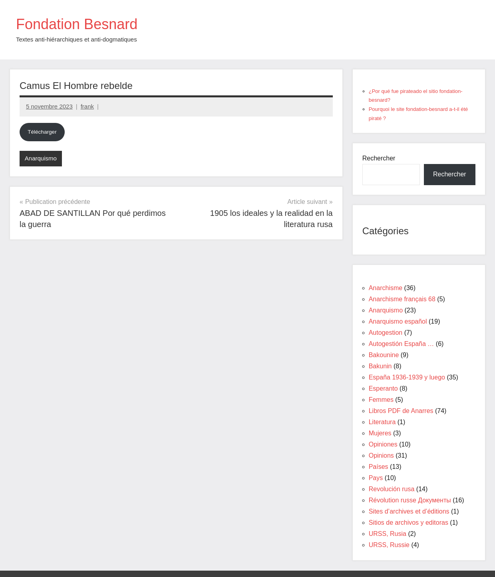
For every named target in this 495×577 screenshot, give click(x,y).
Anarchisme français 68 (402, 299)
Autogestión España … (401, 343)
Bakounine (384, 355)
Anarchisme (385, 288)
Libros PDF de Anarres (401, 410)
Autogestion (386, 332)
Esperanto (383, 388)
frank (87, 106)
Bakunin (380, 366)
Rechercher (379, 158)
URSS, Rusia (387, 533)
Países (378, 466)
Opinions (381, 455)
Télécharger (42, 132)
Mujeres (380, 433)
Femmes (381, 399)
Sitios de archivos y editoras (408, 522)
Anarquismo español (398, 321)
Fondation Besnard (76, 24)
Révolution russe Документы (410, 500)
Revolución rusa (392, 489)
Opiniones (383, 444)
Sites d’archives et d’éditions (409, 511)
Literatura (382, 422)
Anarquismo (41, 158)
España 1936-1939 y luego (407, 377)
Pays (376, 477)
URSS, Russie (389, 544)
